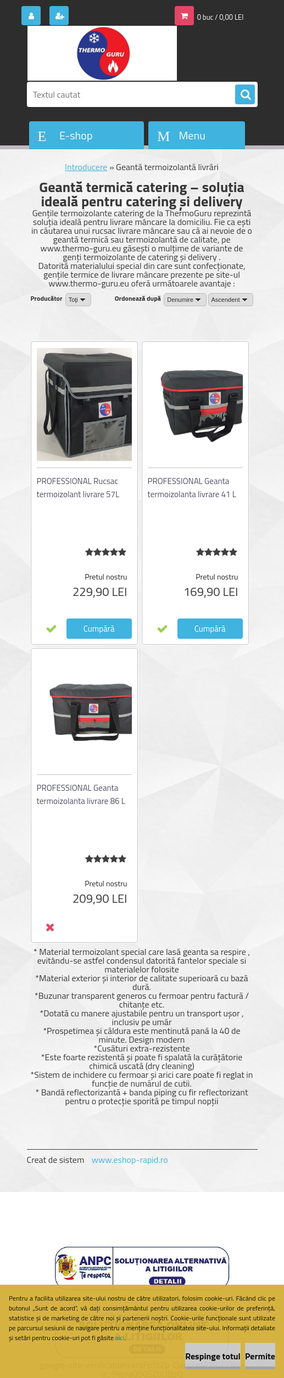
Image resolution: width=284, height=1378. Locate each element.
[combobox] (185, 299)
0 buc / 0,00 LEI (220, 17)
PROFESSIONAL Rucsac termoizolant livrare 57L (78, 487)
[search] (245, 95)
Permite (260, 1356)
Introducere (86, 166)
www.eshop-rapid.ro (130, 1159)
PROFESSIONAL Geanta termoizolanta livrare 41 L (192, 487)
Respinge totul (213, 1356)
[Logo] (102, 53)
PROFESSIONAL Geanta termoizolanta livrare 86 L (81, 794)
